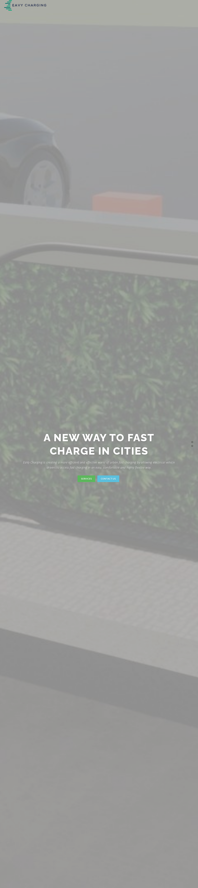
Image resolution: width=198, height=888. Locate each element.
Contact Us (108, 478)
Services (86, 478)
